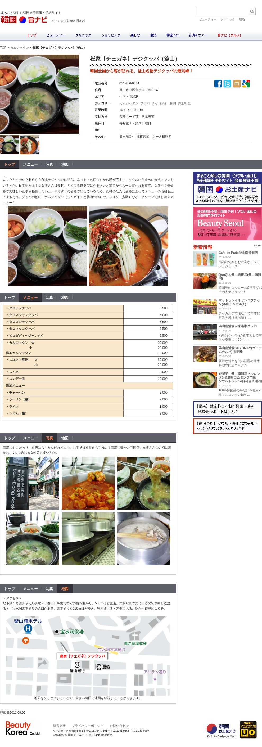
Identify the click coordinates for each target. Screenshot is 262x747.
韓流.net (172, 35)
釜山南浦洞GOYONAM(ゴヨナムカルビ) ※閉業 (240, 350)
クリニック (227, 19)
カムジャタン (19, 48)
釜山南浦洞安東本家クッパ (238, 326)
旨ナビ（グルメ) (229, 35)
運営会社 (59, 726)
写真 (49, 297)
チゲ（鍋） (160, 103)
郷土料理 (184, 103)
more (257, 245)
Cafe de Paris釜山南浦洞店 (238, 253)
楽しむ (135, 35)
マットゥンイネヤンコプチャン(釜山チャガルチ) (239, 302)
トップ (31, 35)
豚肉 (173, 103)
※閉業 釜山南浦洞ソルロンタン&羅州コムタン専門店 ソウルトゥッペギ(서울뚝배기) (240, 377)
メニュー (30, 297)
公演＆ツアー (197, 35)
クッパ (145, 103)
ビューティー (207, 19)
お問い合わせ (119, 726)
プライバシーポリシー (87, 726)
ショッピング (110, 35)
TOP (3, 48)
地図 (65, 297)
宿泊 (242, 19)
